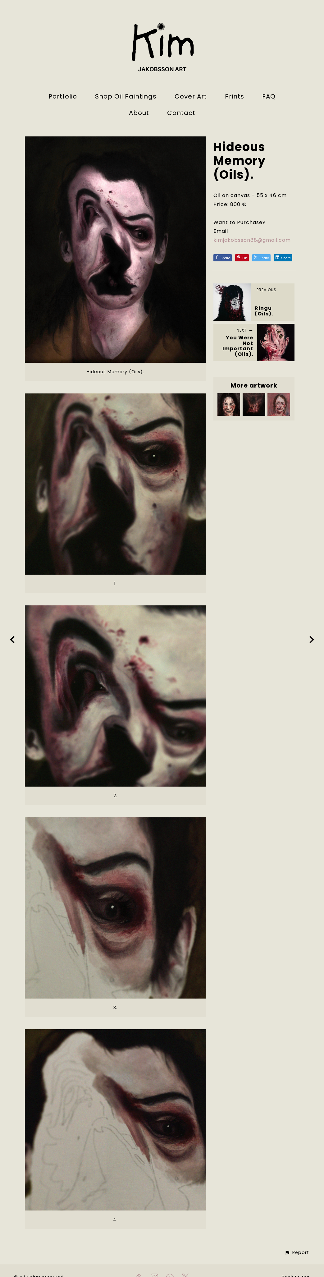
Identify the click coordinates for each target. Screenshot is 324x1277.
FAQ (269, 96)
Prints (234, 96)
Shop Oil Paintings (126, 96)
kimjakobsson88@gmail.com (252, 240)
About (139, 112)
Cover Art (191, 96)
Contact (181, 112)
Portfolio (62, 96)
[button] (297, 1252)
